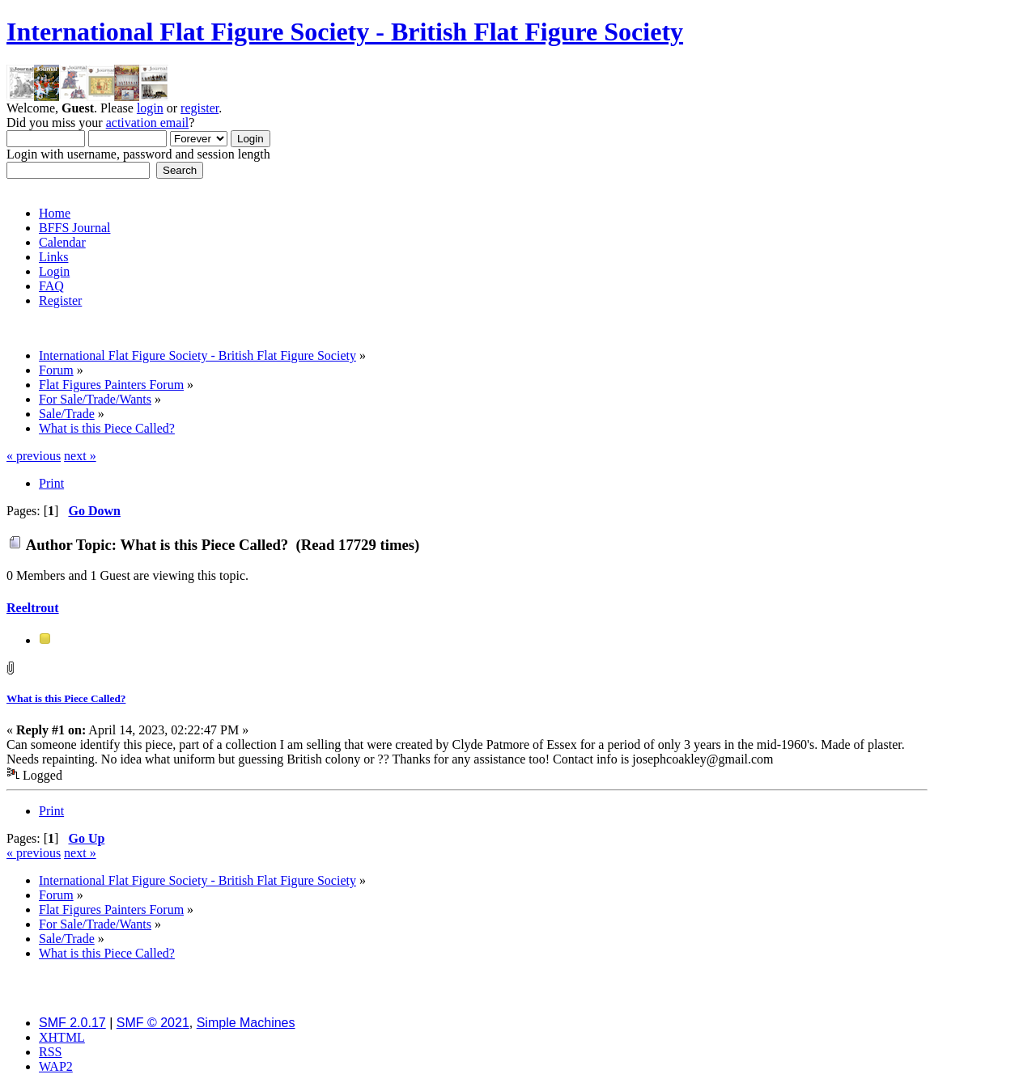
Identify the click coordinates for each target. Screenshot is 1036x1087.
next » (80, 456)
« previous (33, 456)
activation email (147, 122)
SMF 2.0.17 (72, 1023)
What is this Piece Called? (65, 698)
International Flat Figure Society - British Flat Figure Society (344, 31)
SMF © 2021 (153, 1023)
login (150, 108)
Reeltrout (32, 608)
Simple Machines (246, 1023)
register (199, 108)
